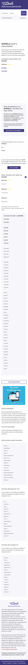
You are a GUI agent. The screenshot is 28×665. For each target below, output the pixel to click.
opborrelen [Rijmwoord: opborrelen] (4, 201)
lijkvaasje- (6, 531)
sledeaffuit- (7, 514)
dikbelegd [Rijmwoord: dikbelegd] (6, 448)
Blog (4, 663)
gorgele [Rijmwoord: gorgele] (6, 354)
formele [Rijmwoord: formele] (6, 346)
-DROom (6, 592)
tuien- (5, 519)
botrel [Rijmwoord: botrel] (5, 332)
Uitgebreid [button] (23, 18)
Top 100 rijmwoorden (14, 382)
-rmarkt (6, 579)
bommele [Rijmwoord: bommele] (6, 320)
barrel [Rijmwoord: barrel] (5, 292)
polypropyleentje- (8, 533)
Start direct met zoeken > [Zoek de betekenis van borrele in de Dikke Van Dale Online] (14, 130)
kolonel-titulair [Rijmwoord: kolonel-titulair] (8, 475)
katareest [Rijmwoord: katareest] (6, 465)
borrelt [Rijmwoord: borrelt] (6, 240)
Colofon (15, 663)
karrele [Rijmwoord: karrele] (6, 366)
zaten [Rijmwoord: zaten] (5, 453)
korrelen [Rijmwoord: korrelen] (4, 68)
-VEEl (5, 560)
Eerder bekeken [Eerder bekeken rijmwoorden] (6, 18)
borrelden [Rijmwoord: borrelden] (6, 248)
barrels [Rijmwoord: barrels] (6, 295)
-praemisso (7, 567)
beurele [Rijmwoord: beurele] (6, 304)
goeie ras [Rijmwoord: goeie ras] (6, 458)
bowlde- (6, 516)
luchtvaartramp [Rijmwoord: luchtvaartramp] (8, 477)
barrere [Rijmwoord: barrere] (6, 301)
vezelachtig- (7, 521)
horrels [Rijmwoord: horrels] (5, 360)
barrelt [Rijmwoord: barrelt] (5, 298)
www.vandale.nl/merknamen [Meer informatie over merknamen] (9, 649)
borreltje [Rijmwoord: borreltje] (6, 254)
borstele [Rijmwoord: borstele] (6, 270)
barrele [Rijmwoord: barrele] (6, 227)
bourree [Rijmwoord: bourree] (6, 337)
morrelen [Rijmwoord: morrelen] (4, 71)
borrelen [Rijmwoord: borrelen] (3, 184)
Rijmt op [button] (4, 13)
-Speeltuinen (7, 572)
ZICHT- (6, 511)
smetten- (6, 504)
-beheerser (7, 565)
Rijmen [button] (24, 13)
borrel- (3, 150)
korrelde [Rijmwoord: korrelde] (6, 276)
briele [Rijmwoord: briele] (5, 340)
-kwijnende (7, 575)
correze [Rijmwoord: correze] (6, 343)
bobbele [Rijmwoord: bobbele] (6, 306)
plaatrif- (6, 536)
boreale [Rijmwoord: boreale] (6, 326)
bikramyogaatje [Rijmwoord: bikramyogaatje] (8, 472)
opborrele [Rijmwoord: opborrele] (6, 257)
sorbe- (5, 528)
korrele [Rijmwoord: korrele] (6, 234)
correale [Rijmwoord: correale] (6, 273)
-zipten (5, 589)
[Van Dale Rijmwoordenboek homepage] (8, 3)
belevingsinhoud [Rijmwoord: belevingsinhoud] (8, 455)
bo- (2, 147)
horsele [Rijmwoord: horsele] (6, 363)
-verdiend (6, 562)
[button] (26, 177)
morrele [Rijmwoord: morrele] (6, 243)
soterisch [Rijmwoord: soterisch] (6, 470)
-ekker (5, 577)
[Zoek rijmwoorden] (17, 13)
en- (5, 501)
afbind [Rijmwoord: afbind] (5, 463)
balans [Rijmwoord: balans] (5, 480)
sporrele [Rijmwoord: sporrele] (6, 287)
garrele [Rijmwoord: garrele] (6, 349)
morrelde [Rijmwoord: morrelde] (6, 282)
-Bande (6, 557)
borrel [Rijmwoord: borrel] (5, 237)
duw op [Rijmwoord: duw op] (6, 467)
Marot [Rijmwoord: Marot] (5, 450)
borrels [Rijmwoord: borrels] (6, 231)
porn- (5, 506)
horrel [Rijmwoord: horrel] (5, 357)
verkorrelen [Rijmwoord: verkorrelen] (4, 192)
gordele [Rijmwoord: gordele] (6, 351)
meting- (6, 509)
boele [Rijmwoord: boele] (5, 312)
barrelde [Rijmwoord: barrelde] (6, 262)
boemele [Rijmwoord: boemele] (6, 315)
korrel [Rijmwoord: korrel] (5, 368)
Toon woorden (14, 167)
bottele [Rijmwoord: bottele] (6, 335)
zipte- (5, 523)
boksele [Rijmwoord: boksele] (6, 318)
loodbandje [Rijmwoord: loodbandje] (7, 460)
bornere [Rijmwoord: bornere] (6, 329)
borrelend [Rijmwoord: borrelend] (6, 251)
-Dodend (6, 584)
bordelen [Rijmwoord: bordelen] (6, 267)
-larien (5, 570)
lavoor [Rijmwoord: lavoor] (5, 445)
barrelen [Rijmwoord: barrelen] (6, 265)
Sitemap (9, 663)
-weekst (6, 582)
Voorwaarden (22, 663)
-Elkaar (6, 587)
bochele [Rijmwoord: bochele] (6, 309)
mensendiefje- (8, 526)
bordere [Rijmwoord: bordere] (6, 323)
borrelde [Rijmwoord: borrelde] (6, 219)
